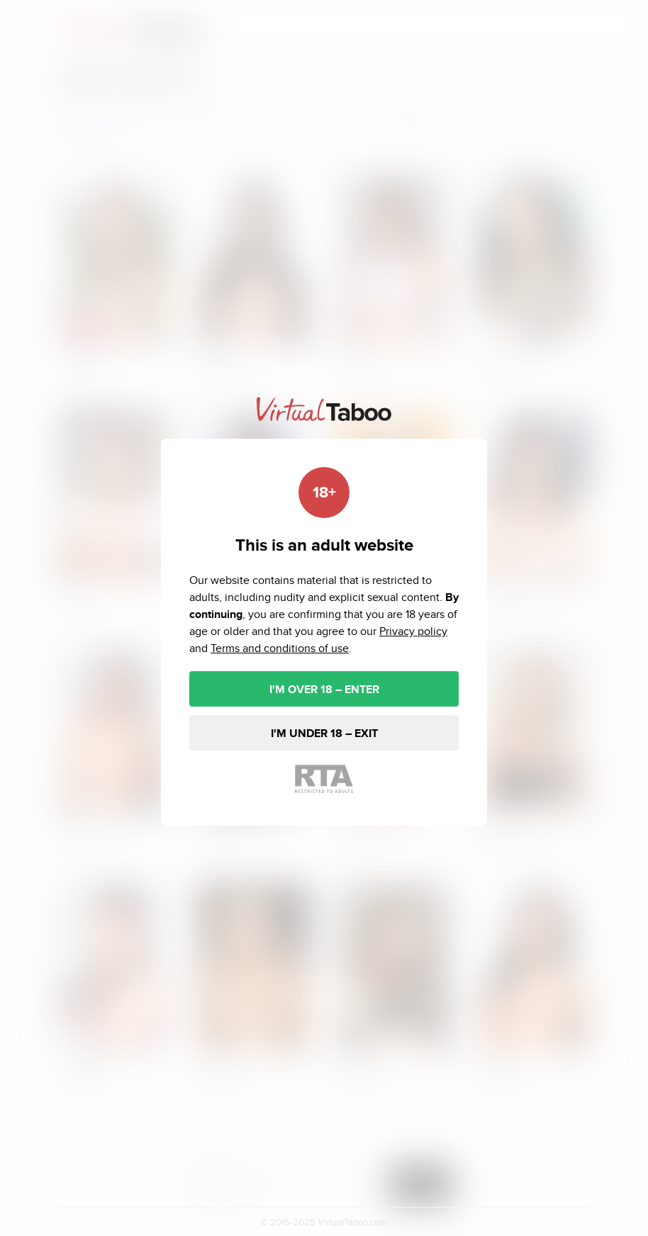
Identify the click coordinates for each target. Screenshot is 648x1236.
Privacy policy (413, 631)
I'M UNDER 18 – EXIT (324, 733)
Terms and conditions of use (280, 648)
